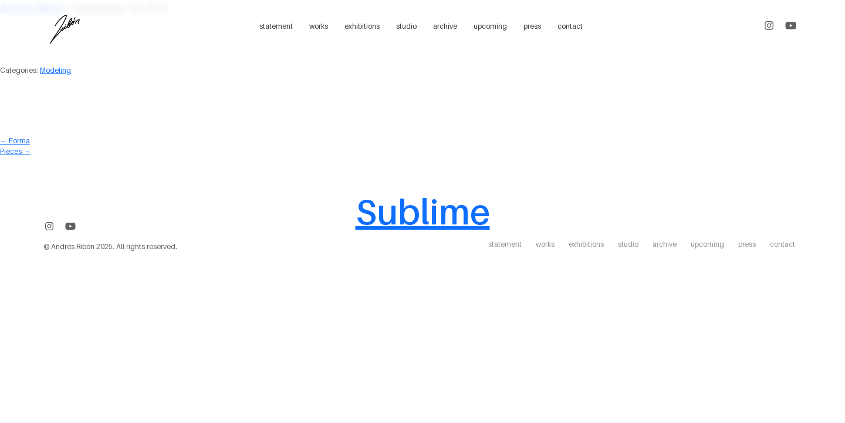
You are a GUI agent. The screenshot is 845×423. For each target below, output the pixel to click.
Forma (15, 140)
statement (276, 26)
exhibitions (362, 26)
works (318, 26)
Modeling (55, 70)
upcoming (490, 26)
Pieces (15, 151)
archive (445, 26)
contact (570, 26)
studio (406, 26)
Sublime (423, 211)
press (532, 26)
